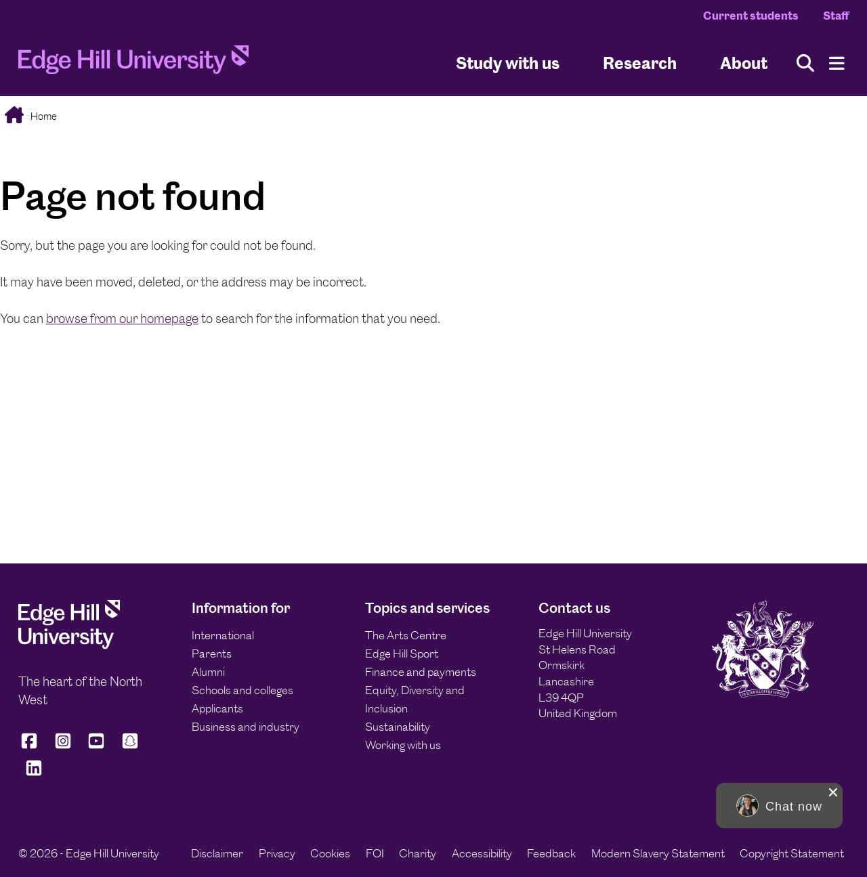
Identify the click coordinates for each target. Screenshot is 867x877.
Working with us (403, 745)
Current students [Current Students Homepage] (751, 15)
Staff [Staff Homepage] (836, 15)
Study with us (507, 63)
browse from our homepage (122, 318)
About (743, 63)
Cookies (330, 853)
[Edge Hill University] (69, 645)
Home (42, 116)
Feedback (551, 853)
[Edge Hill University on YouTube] (96, 746)
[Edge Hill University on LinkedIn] (33, 774)
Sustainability (397, 726)
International (223, 635)
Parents (212, 653)
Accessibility (482, 853)
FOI (375, 853)
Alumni (208, 672)
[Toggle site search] (805, 63)
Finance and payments (420, 672)
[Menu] (837, 63)
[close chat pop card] (833, 792)
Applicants (217, 708)
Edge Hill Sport (401, 653)
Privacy (277, 853)
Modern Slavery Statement (658, 853)
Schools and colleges (242, 690)
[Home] (133, 63)
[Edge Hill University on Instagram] (63, 746)
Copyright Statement (792, 853)
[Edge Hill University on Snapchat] (130, 746)
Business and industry (245, 726)
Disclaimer (217, 853)
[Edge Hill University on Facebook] (31, 746)
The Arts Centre (405, 635)
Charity (417, 853)
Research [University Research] (640, 63)
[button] (779, 805)
